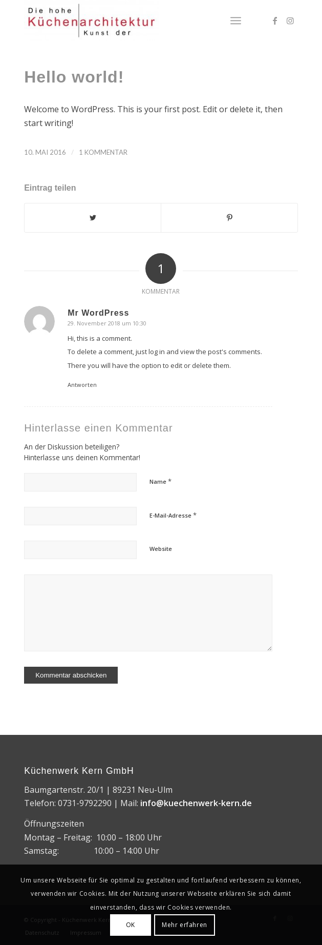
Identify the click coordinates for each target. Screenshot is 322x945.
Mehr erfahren (184, 924)
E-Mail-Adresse (173, 515)
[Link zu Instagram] (290, 20)
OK (130, 924)
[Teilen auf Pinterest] (229, 217)
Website (160, 548)
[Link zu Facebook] (275, 20)
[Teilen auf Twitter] (93, 217)
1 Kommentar (103, 152)
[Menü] (235, 20)
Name (160, 481)
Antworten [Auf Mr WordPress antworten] (82, 384)
